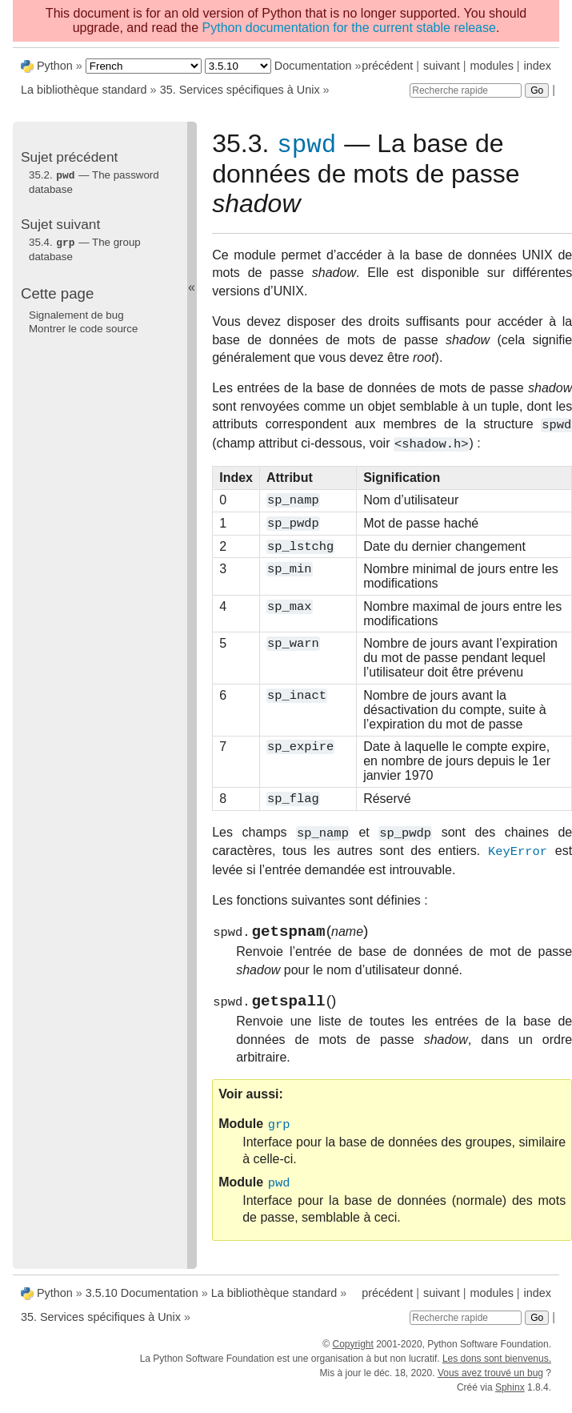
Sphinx (510, 1394)
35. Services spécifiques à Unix (240, 89)
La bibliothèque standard (84, 89)
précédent (387, 65)
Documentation (313, 65)
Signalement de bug (76, 313)
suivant (441, 65)
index (537, 65)
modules (491, 65)
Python (55, 65)
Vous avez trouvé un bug (490, 1380)
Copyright (352, 1351)
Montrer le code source (83, 327)
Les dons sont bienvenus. (496, 1365)
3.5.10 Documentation (142, 1300)
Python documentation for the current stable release (349, 27)
